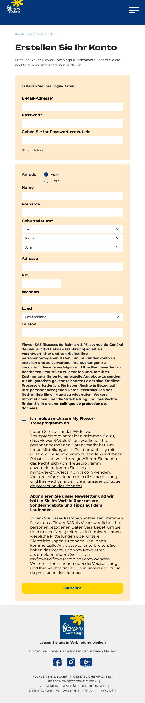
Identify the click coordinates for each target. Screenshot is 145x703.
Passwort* (32, 115)
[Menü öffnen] (133, 11)
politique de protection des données (75, 483)
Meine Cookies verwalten (52, 690)
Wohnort (30, 292)
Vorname (31, 204)
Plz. (25, 275)
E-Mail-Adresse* (38, 98)
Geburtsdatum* (37, 221)
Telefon (29, 324)
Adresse (30, 258)
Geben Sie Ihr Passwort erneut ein (56, 132)
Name (28, 187)
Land (27, 308)
